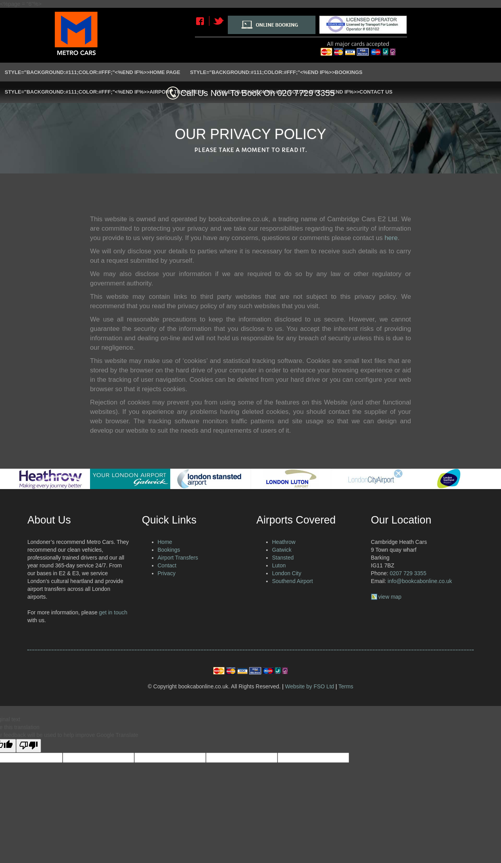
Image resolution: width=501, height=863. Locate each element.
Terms (346, 686)
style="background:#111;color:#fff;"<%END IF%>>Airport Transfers (105, 92)
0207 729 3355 (408, 573)
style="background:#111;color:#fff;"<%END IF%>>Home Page (92, 72)
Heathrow (284, 542)
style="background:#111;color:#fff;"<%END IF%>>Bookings (276, 72)
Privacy (167, 573)
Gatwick (282, 550)
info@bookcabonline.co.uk (419, 581)
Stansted (283, 557)
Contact (167, 565)
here (391, 238)
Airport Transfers (178, 557)
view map (390, 597)
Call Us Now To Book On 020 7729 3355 (257, 93)
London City (286, 573)
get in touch (113, 612)
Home (165, 542)
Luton (279, 565)
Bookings (169, 550)
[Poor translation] (28, 746)
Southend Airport (292, 581)
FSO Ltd (324, 686)
